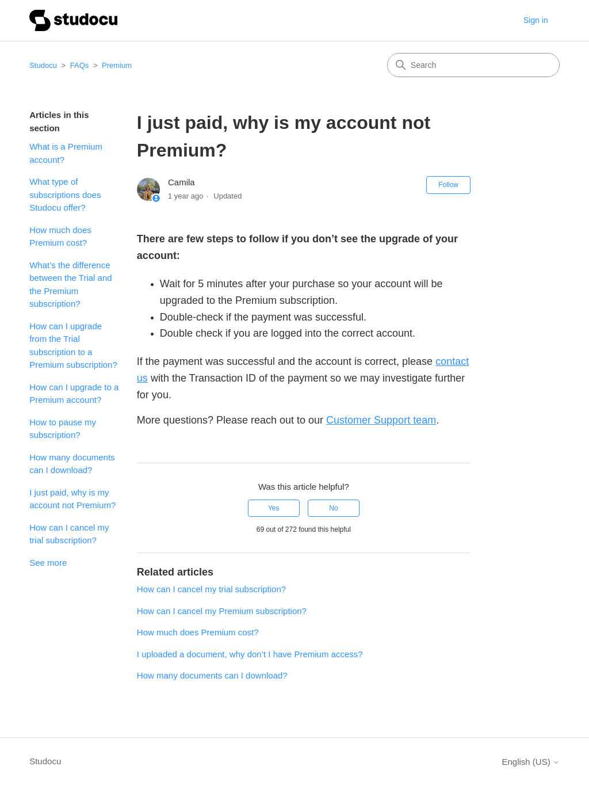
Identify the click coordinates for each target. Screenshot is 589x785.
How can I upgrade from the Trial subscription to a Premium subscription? (73, 345)
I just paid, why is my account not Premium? (72, 498)
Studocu (43, 65)
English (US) (530, 762)
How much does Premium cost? (60, 236)
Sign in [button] (535, 20)
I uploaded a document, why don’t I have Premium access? (250, 654)
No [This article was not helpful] (333, 508)
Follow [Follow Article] (448, 185)
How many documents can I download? (71, 463)
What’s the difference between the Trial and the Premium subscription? (70, 284)
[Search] (473, 65)
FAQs (79, 65)
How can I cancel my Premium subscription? (222, 611)
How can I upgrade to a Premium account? (73, 393)
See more (48, 562)
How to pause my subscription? (62, 428)
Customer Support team (381, 420)
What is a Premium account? (65, 153)
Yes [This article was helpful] (274, 508)
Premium (117, 65)
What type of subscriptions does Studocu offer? (65, 194)
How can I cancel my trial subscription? (69, 534)
